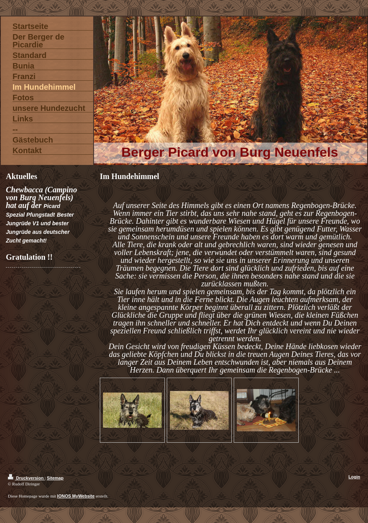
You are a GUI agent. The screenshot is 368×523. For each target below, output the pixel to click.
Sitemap (55, 478)
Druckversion (26, 478)
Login (354, 476)
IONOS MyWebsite (76, 496)
